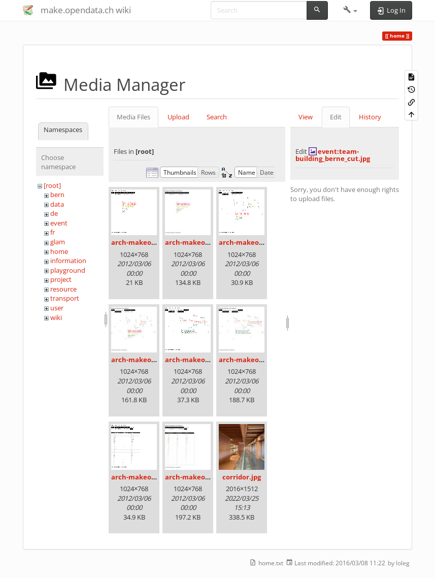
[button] (350, 10)
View (305, 116)
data (57, 204)
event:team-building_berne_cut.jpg (332, 155)
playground (67, 270)
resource (63, 289)
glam (57, 241)
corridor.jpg (241, 476)
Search (217, 116)
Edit (336, 116)
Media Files (133, 116)
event (59, 223)
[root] (52, 185)
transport (64, 298)
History (370, 116)
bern (57, 194)
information (68, 260)
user (56, 307)
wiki (56, 317)
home (59, 251)
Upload (178, 116)
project (61, 279)
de (54, 213)
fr (52, 232)
